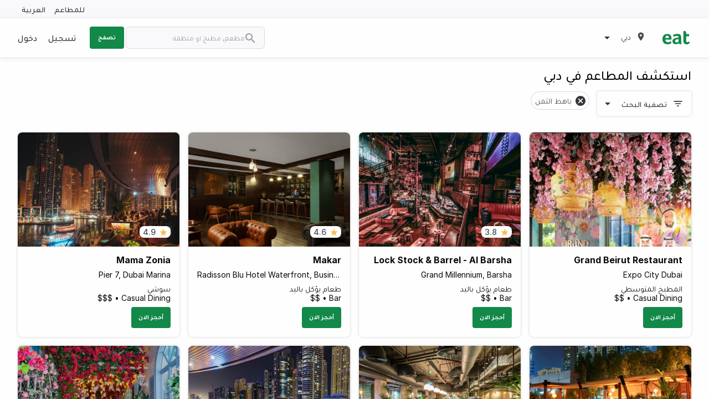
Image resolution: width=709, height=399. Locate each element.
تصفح (107, 37)
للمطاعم (69, 9)
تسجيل (62, 37)
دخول (27, 37)
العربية (33, 9)
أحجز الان (662, 317)
